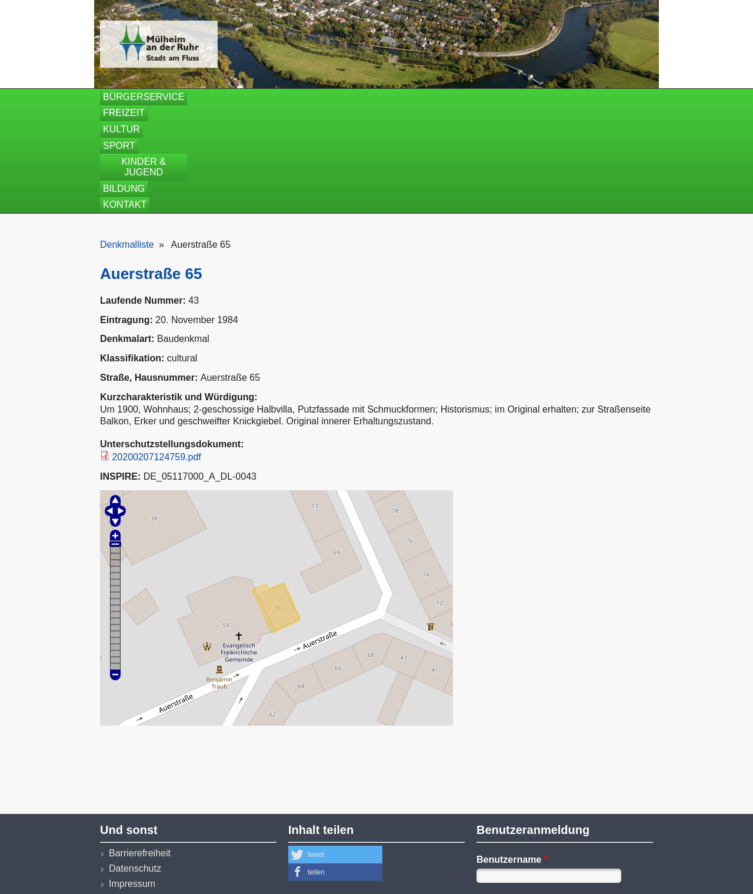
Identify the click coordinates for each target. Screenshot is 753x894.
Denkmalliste (127, 137)
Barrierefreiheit (140, 745)
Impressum (132, 776)
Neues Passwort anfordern (541, 853)
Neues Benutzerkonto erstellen (549, 838)
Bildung (520, 97)
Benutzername (512, 751)
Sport (350, 97)
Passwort (501, 794)
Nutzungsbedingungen (156, 807)
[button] (335, 746)
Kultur (292, 97)
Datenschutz (135, 760)
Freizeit (228, 97)
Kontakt (586, 97)
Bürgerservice (143, 97)
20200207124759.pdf (156, 349)
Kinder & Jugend (432, 97)
